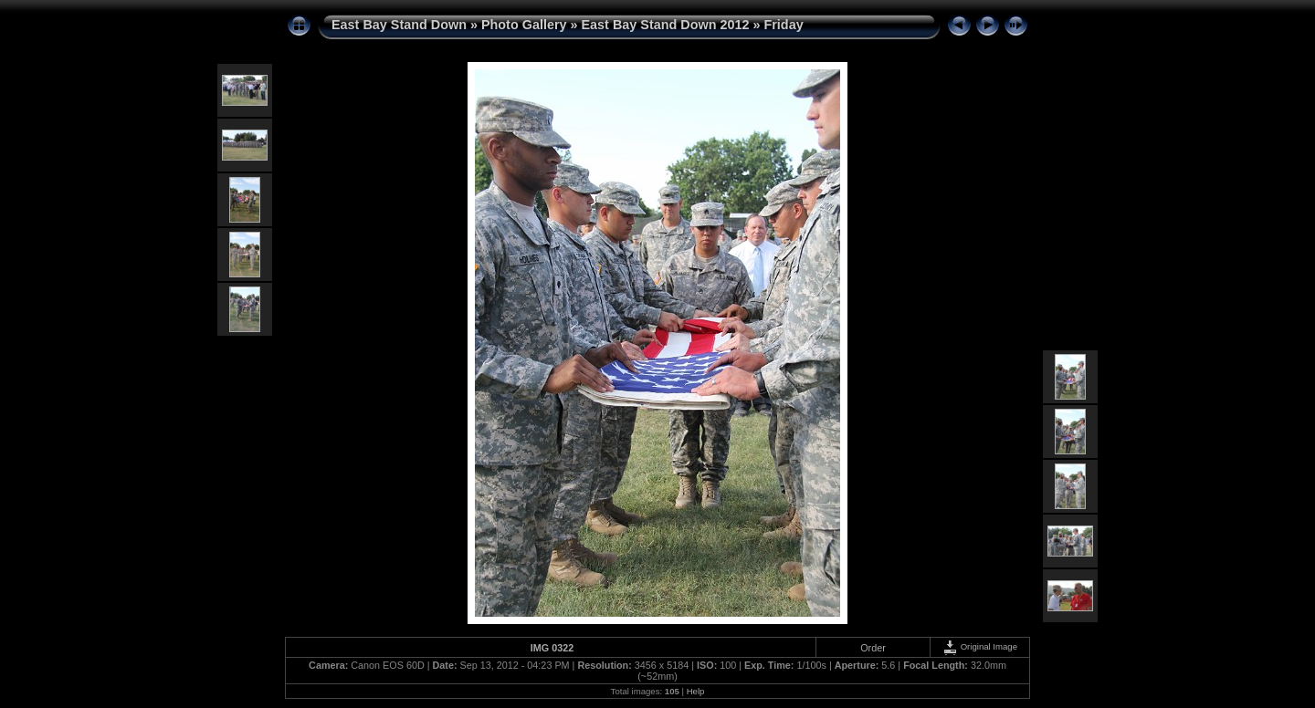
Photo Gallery (524, 24)
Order (873, 647)
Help (696, 691)
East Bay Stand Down (399, 24)
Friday (783, 24)
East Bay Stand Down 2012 (666, 24)
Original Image (979, 646)
